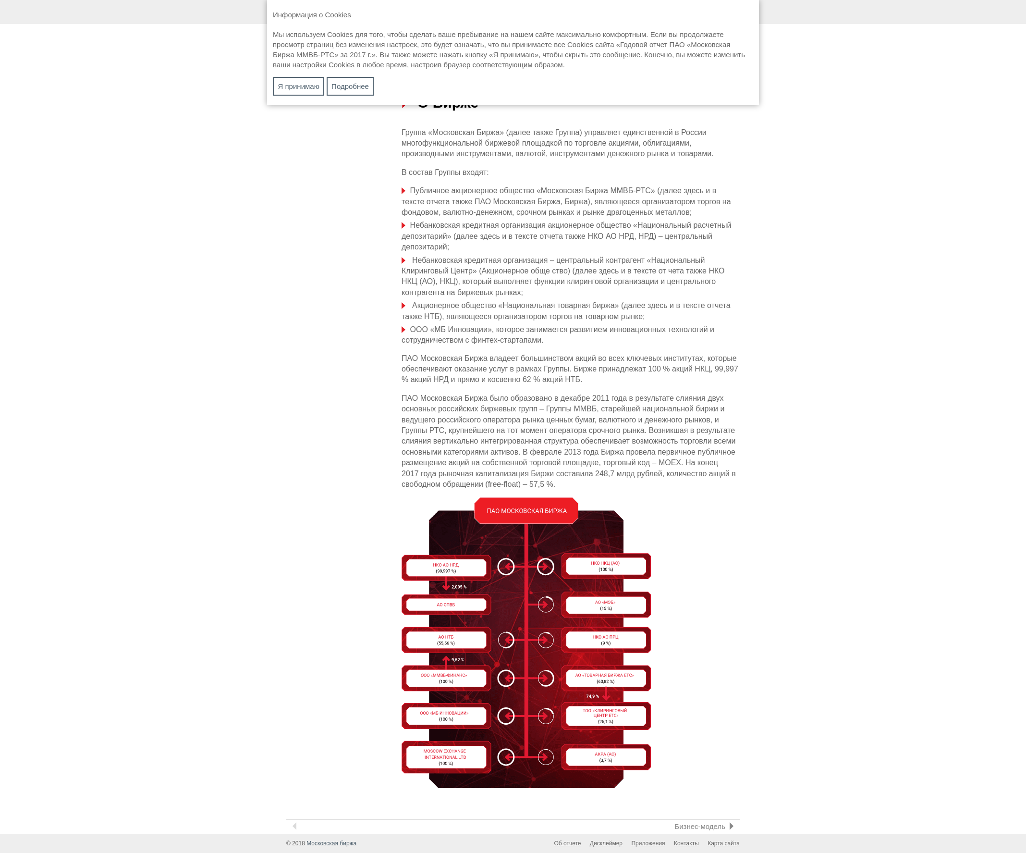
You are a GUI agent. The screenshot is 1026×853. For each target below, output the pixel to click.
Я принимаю (298, 86)
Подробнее (350, 86)
